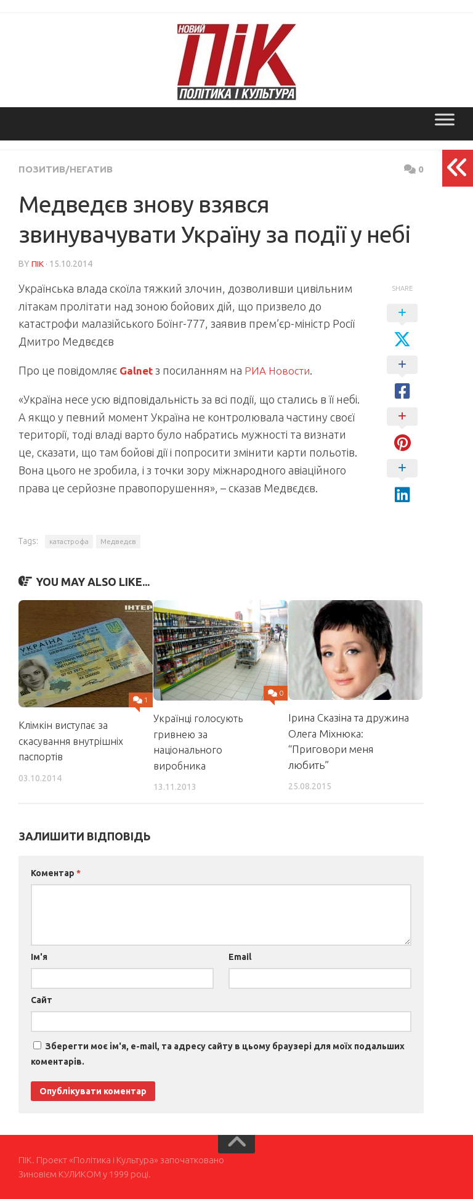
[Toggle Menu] (445, 119)
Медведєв (118, 541)
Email (239, 956)
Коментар (56, 872)
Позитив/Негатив (67, 168)
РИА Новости (280, 370)
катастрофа (69, 541)
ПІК (37, 263)
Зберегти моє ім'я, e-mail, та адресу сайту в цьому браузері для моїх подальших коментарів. (218, 1053)
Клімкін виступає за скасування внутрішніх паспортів (72, 740)
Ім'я (39, 956)
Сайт (41, 999)
